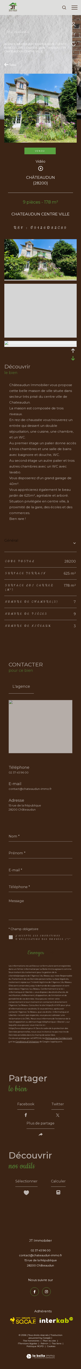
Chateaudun (35, 47)
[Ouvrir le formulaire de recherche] (64, 7)
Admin (45, 1343)
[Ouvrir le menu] (74, 7)
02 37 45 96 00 (19, 772)
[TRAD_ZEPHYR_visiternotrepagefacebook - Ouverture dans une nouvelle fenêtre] (34, 1291)
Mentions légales (28, 1343)
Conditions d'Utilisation (27, 1041)
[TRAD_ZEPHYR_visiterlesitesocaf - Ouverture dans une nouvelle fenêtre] (23, 1320)
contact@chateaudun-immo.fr (30, 789)
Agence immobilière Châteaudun (29, 44)
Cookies (51, 1346)
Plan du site (50, 1340)
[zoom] (40, 278)
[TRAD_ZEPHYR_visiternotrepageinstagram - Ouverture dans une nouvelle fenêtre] (46, 1291)
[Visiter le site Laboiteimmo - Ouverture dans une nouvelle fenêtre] (40, 1353)
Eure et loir (13, 47)
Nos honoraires (31, 1340)
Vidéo (40, 162)
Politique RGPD (35, 1346)
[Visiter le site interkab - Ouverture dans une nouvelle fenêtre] (56, 1320)
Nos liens (57, 1343)
